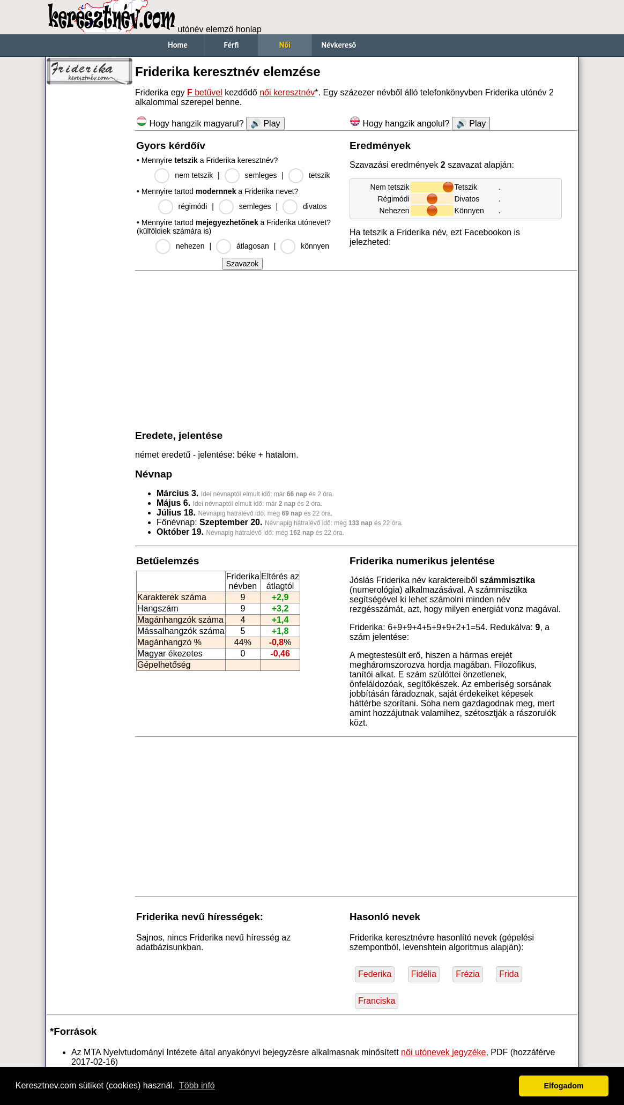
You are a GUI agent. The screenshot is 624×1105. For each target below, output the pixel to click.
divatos (314, 206)
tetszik (319, 175)
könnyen (315, 246)
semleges (261, 175)
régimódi (193, 206)
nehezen (190, 246)
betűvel (204, 92)
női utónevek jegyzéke (443, 1052)
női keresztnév (287, 92)
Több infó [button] (197, 1085)
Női (285, 45)
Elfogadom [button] (564, 1085)
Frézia (467, 974)
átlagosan (252, 246)
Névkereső (339, 45)
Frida (508, 974)
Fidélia (423, 974)
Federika (374, 974)
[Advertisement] (89, 252)
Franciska (376, 1000)
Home (178, 45)
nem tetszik (194, 175)
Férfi (231, 45)
